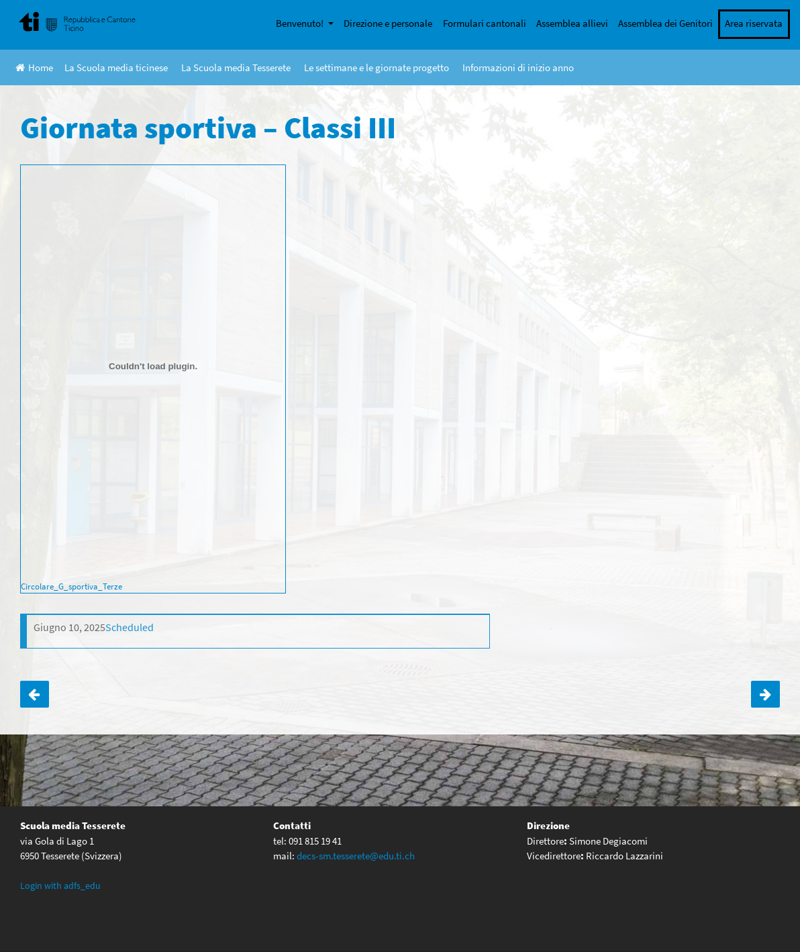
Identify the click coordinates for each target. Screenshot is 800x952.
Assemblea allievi (572, 23)
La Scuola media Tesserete (236, 67)
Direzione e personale (388, 23)
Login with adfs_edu (60, 885)
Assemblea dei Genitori (665, 23)
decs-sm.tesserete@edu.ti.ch (356, 855)
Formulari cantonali (484, 23)
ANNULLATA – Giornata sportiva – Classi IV (765, 694)
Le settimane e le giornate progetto (376, 67)
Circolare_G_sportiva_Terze (71, 586)
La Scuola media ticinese (116, 67)
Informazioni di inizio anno (518, 67)
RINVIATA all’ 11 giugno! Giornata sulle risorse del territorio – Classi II (34, 694)
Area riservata (754, 23)
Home (34, 67)
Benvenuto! (301, 23)
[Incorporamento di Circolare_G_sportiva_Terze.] (153, 366)
